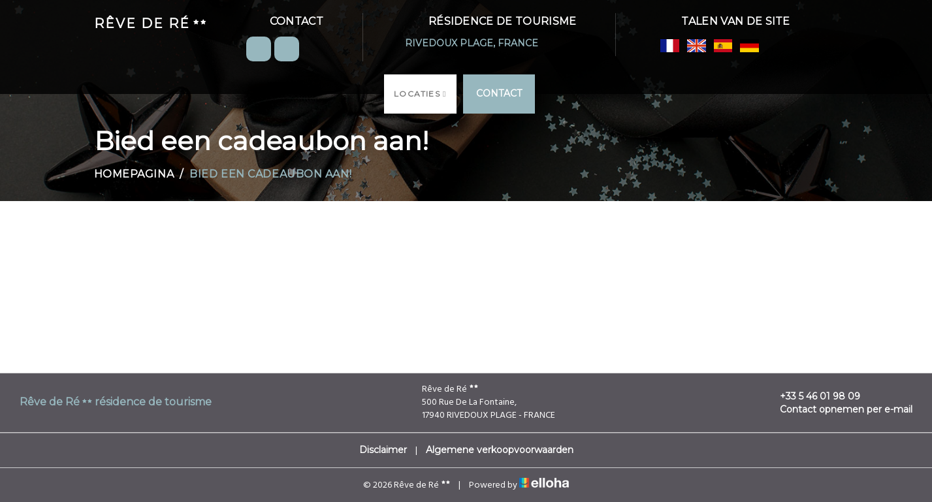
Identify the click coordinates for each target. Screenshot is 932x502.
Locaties (420, 94)
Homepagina (134, 174)
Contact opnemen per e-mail (838, 409)
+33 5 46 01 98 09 (812, 396)
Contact (499, 93)
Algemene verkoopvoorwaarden (499, 450)
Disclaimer (383, 450)
